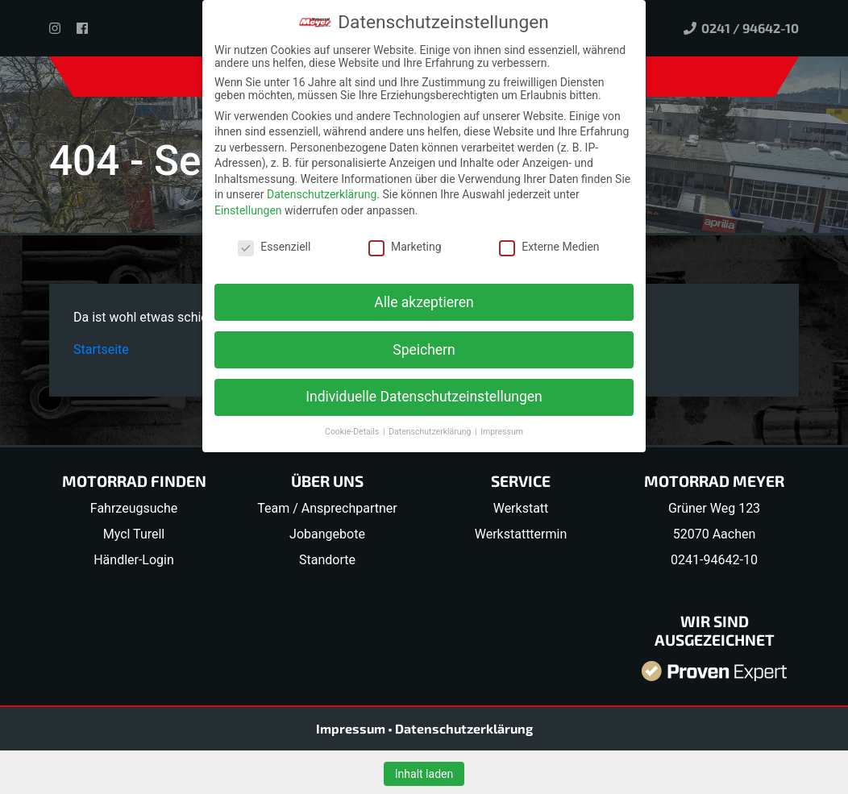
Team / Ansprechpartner (327, 508)
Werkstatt (521, 508)
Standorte (327, 559)
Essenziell (274, 246)
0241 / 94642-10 (741, 27)
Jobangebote (327, 534)
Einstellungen (248, 210)
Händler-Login (134, 559)
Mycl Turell (134, 534)
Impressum (352, 728)
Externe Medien (549, 246)
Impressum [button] (501, 431)
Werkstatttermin (521, 534)
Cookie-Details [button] (353, 431)
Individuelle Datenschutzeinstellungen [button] (424, 397)
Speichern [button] (424, 350)
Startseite (101, 349)
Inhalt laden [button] (424, 773)
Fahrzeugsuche (133, 508)
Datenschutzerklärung (464, 728)
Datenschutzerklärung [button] (431, 431)
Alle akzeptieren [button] (424, 302)
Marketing (405, 246)
